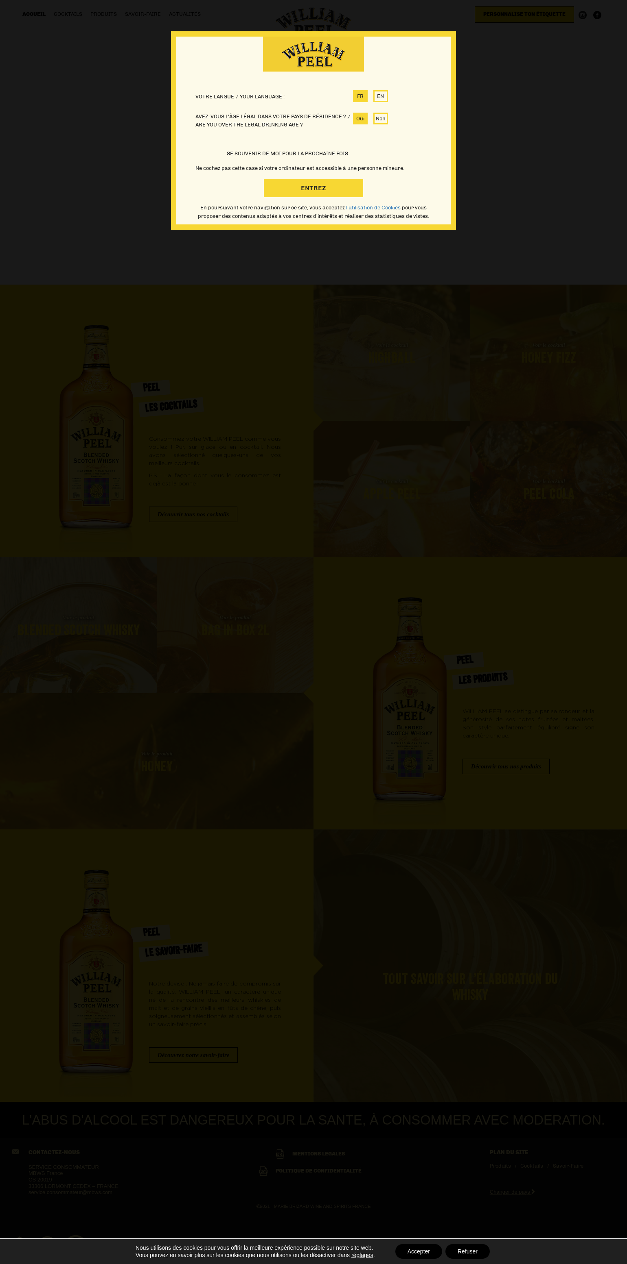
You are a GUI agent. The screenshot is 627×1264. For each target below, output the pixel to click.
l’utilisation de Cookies (374, 208)
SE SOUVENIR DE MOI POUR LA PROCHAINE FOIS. (288, 153)
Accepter (419, 1251)
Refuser (468, 1251)
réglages (362, 1255)
